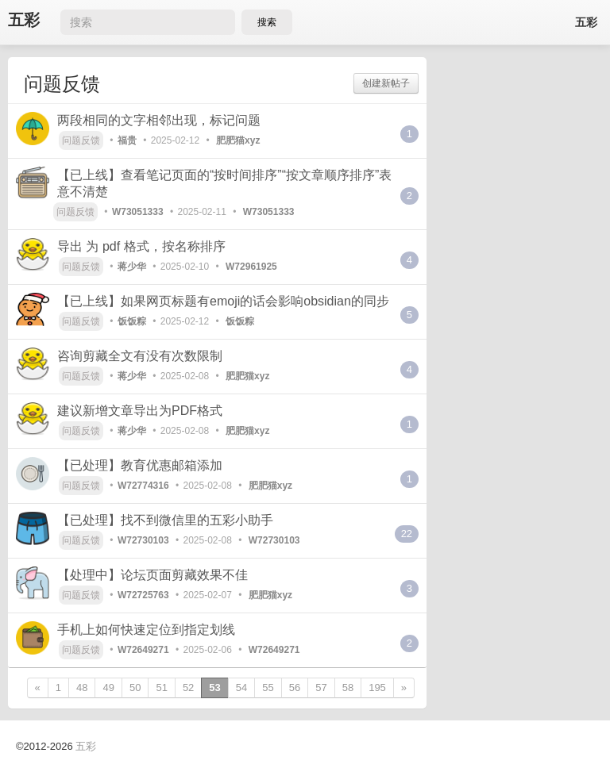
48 (81, 687)
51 (161, 687)
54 (241, 687)
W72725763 (143, 595)
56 (294, 687)
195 (377, 687)
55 (267, 687)
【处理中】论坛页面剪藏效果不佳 (152, 575)
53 (214, 687)
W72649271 (143, 649)
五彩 (24, 20)
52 (188, 687)
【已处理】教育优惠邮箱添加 (139, 465)
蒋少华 (132, 266)
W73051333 (138, 211)
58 (347, 687)
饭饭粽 (132, 321)
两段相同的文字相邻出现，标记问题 (159, 120)
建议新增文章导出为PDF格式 (139, 410)
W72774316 (143, 485)
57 (320, 687)
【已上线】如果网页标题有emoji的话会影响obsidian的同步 (223, 301)
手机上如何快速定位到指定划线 (146, 629)
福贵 (127, 140)
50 (135, 687)
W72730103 (143, 540)
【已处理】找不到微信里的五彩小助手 (165, 520)
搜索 (266, 22)
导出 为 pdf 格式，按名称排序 (141, 246)
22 (406, 534)
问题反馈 (81, 140)
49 (108, 687)
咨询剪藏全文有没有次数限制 (139, 356)
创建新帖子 (386, 83)
